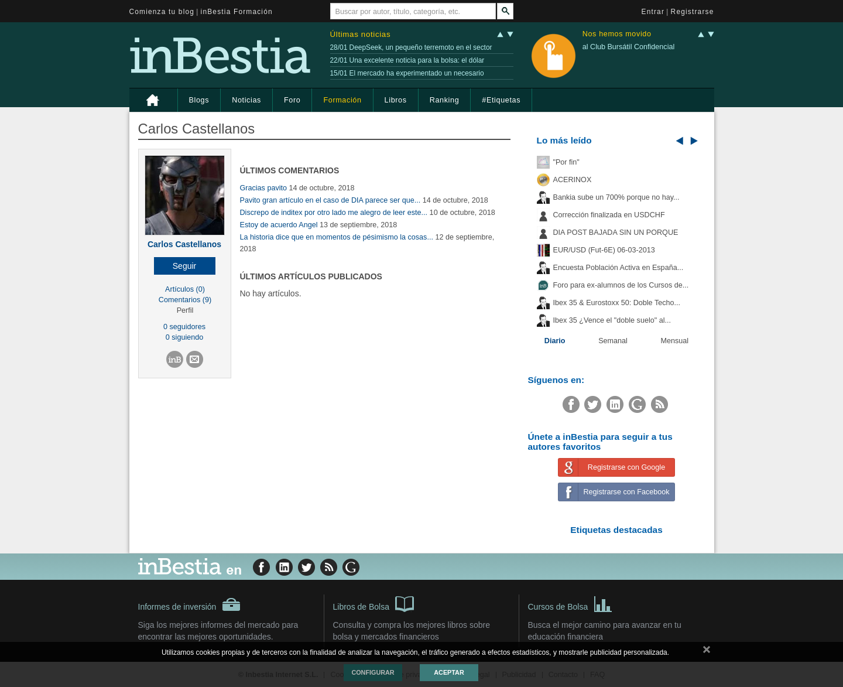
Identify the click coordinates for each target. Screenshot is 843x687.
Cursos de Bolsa (570, 603)
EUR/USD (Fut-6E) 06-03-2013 (604, 250)
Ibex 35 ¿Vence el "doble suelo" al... (612, 320)
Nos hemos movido (617, 34)
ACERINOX (572, 180)
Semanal (613, 341)
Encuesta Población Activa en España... (618, 268)
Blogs (199, 100)
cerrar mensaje (706, 652)
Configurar (372, 672)
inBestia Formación (237, 12)
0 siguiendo (184, 337)
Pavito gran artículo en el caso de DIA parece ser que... (330, 200)
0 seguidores (184, 327)
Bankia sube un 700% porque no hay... (616, 197)
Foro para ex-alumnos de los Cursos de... (621, 285)
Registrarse (692, 12)
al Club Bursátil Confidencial (628, 47)
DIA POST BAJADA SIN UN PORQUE (615, 232)
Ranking (445, 100)
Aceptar (449, 672)
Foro (292, 100)
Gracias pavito (263, 188)
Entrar (653, 12)
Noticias (246, 100)
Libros (396, 100)
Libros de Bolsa (373, 603)
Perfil (185, 310)
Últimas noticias (360, 34)
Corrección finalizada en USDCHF (609, 215)
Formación (342, 100)
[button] (185, 266)
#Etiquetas (501, 100)
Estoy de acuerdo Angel (279, 225)
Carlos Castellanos (184, 244)
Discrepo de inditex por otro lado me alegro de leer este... (334, 213)
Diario (555, 341)
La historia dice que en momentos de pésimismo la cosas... (336, 237)
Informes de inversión (189, 604)
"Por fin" (566, 162)
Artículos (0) (185, 289)
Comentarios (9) (185, 300)
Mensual (675, 341)
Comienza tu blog (162, 12)
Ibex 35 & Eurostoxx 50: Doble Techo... (617, 303)
